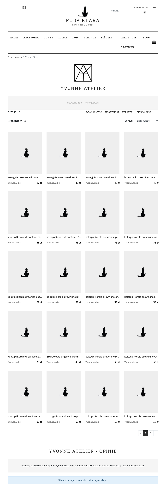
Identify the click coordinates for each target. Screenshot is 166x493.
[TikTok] (24, 7)
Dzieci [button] (62, 37)
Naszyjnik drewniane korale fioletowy (25, 177)
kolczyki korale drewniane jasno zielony (64, 296)
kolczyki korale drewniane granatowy (102, 296)
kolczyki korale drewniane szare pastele (141, 416)
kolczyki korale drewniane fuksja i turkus (102, 416)
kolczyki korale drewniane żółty (141, 237)
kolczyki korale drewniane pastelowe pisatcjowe (64, 416)
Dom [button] (75, 37)
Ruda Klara (83, 17)
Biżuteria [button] (108, 37)
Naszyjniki (112, 112)
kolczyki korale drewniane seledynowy (25, 296)
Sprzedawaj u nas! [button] (146, 7)
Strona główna (15, 57)
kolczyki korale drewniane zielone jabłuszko (25, 356)
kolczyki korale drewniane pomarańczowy (102, 237)
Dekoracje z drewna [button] (129, 42)
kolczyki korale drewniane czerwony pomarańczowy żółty (25, 237)
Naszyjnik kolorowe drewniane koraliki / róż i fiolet (102, 177)
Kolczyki (127, 112)
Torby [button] (48, 37)
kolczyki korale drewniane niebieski (141, 296)
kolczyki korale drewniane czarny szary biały (25, 416)
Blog (146, 37)
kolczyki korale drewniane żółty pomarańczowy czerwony (64, 237)
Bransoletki (94, 112)
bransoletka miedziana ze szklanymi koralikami (141, 177)
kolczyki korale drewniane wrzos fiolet (141, 356)
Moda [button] (14, 37)
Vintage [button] (90, 37)
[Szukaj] (134, 10)
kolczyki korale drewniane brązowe (102, 356)
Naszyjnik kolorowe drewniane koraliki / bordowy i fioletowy (64, 177)
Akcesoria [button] (31, 37)
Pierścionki (144, 112)
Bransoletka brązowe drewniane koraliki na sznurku (64, 356)
